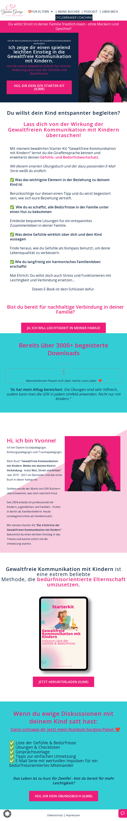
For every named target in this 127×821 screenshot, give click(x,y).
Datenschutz (55, 815)
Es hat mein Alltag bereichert (36, 389)
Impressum (73, 815)
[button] (7, 814)
